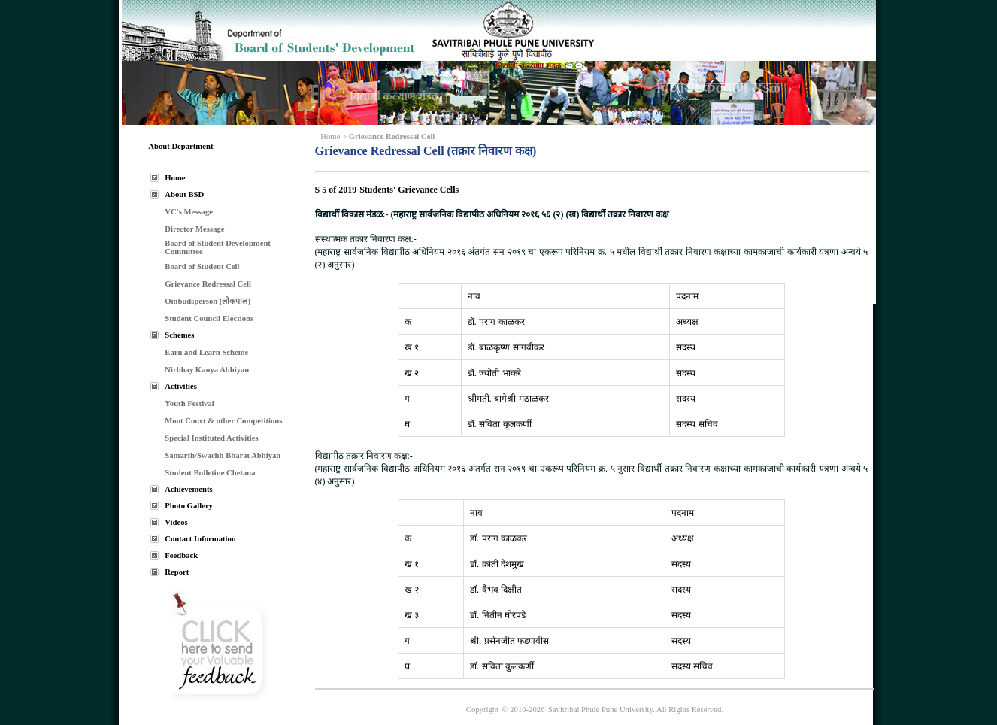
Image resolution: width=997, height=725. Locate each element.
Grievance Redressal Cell (208, 284)
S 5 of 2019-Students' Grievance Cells (387, 189)
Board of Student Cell (202, 266)
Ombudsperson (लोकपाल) (207, 301)
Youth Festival (189, 403)
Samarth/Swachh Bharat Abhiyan (222, 455)
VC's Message (189, 212)
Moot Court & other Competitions (223, 421)
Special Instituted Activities (211, 438)
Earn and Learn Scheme (206, 352)
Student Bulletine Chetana (210, 473)
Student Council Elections (209, 318)
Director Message (194, 229)
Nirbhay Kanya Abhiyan (207, 370)
